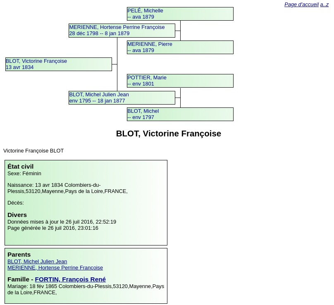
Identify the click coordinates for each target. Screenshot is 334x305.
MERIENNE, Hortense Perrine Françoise (55, 267)
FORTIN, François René (70, 279)
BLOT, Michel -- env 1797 (143, 114)
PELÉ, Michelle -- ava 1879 (145, 13)
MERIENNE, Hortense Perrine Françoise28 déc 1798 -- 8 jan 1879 (117, 30)
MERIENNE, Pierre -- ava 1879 (149, 47)
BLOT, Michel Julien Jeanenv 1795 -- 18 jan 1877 (99, 97)
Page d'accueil (301, 4)
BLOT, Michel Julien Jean (37, 261)
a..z (324, 4)
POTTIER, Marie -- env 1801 (147, 80)
